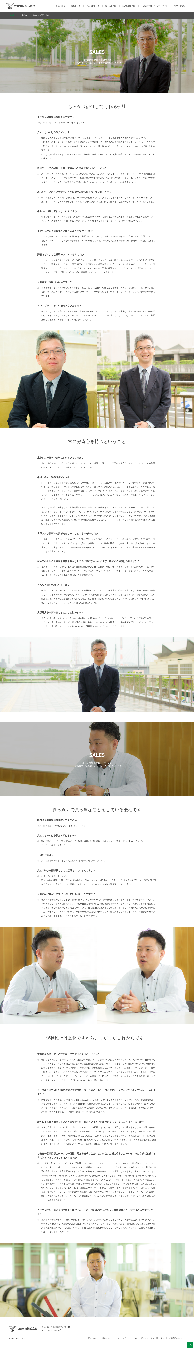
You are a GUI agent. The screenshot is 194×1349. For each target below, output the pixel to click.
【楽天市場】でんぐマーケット (154, 6)
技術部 (24, 15)
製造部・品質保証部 (41, 15)
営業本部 (12, 15)
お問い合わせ (179, 6)
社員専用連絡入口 (175, 1338)
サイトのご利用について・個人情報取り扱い (148, 1338)
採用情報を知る (129, 6)
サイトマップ (121, 1338)
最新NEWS (106, 1338)
